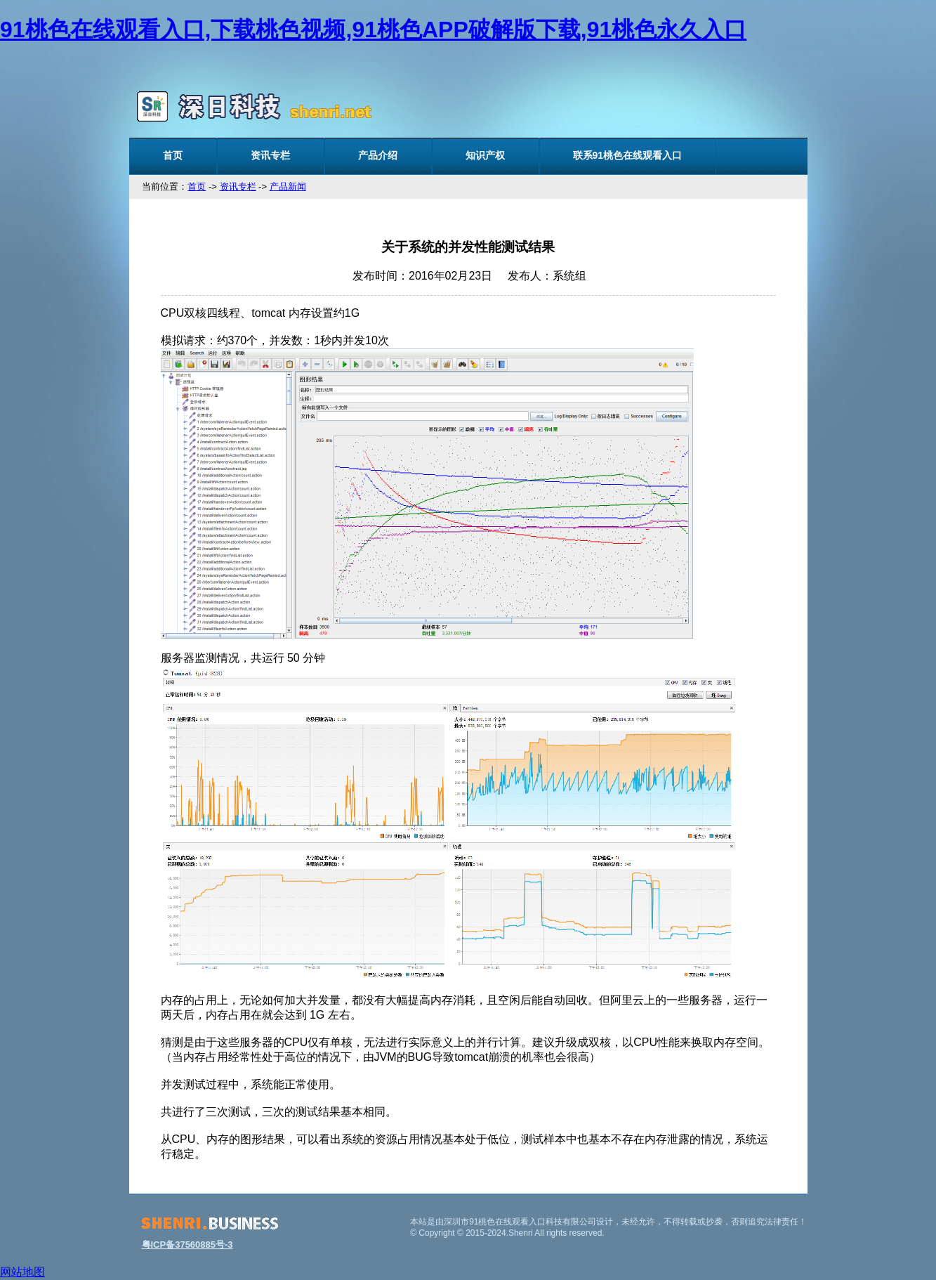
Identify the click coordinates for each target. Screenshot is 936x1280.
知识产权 (485, 155)
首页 (173, 155)
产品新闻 (288, 186)
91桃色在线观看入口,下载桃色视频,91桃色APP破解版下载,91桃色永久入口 (373, 29)
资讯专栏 (270, 155)
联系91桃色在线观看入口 (628, 155)
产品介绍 (377, 155)
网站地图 (22, 1272)
